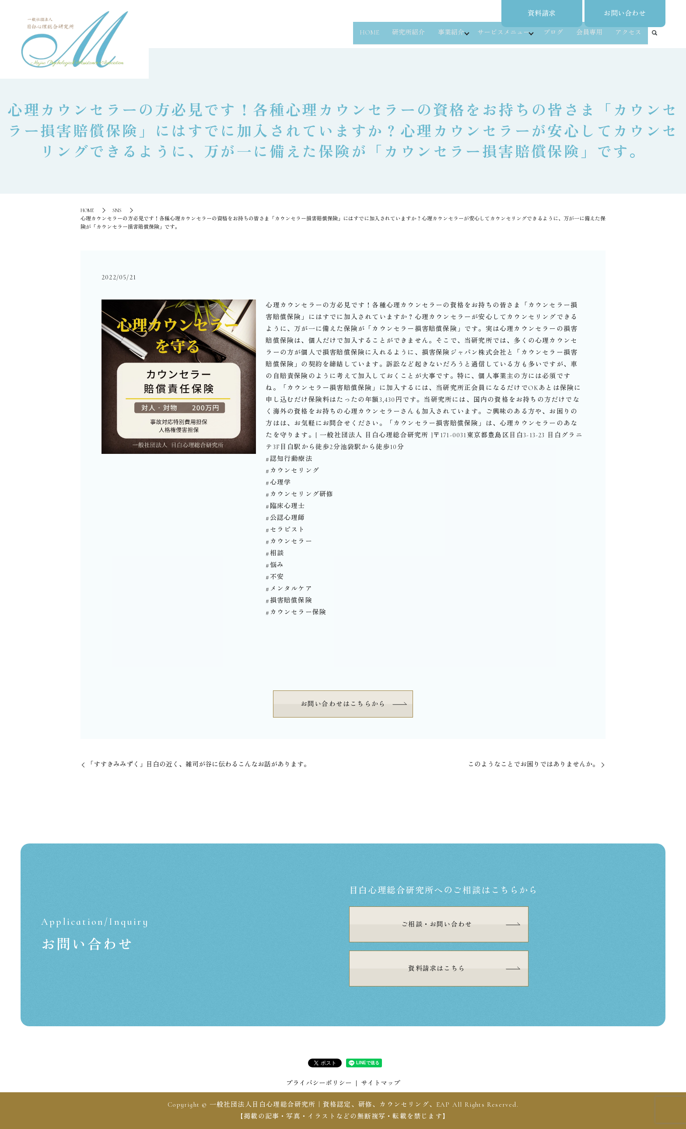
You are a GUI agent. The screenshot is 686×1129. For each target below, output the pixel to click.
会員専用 (591, 37)
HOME (370, 37)
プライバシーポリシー (319, 1083)
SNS (117, 210)
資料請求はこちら (436, 968)
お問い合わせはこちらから (343, 704)
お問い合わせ (625, 13)
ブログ (556, 37)
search (654, 37)
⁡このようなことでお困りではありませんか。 (533, 764)
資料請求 (542, 13)
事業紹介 (449, 37)
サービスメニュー (504, 37)
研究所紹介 (408, 37)
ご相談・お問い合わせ (436, 924)
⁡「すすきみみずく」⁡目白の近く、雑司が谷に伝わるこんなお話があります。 (198, 764)
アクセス (629, 37)
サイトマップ (380, 1083)
